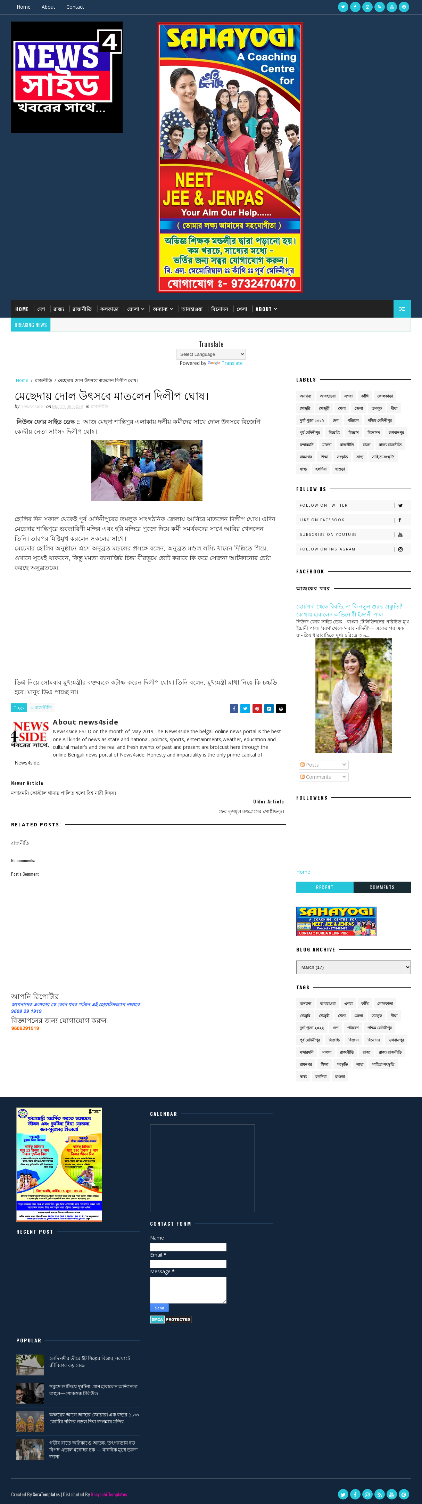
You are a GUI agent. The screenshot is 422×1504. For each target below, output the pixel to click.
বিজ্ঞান (353, 432)
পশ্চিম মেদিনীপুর (379, 420)
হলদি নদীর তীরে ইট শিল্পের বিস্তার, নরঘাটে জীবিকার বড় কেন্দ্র (352, 1135)
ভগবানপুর (396, 432)
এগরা (348, 395)
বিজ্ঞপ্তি (334, 432)
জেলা (133, 308)
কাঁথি (365, 395)
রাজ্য (59, 308)
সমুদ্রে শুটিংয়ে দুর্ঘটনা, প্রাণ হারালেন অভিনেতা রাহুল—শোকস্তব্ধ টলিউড (346, 1163)
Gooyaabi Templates (109, 1353)
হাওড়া (340, 468)
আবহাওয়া (192, 308)
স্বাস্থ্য (303, 468)
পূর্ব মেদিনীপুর (310, 432)
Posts (309, 764)
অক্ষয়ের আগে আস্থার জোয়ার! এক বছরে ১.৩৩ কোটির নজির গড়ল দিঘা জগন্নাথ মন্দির (355, 1191)
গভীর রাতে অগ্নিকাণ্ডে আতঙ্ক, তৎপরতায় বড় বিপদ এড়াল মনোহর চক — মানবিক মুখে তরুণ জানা (355, 1222)
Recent (324, 887)
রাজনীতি (82, 308)
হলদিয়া (320, 468)
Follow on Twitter (355, 505)
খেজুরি (305, 407)
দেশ (41, 308)
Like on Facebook (355, 520)
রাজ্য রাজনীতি (390, 444)
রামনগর (306, 456)
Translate (225, 362)
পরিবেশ (353, 420)
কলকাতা (110, 308)
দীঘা (394, 407)
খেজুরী (324, 407)
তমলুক (377, 407)
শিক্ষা (324, 456)
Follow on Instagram (355, 549)
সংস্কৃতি (342, 456)
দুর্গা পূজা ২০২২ (312, 420)
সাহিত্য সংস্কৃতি (383, 456)
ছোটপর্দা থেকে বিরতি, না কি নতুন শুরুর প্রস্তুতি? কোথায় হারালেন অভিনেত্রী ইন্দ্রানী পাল (349, 609)
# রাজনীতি (41, 708)
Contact (75, 6)
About (49, 6)
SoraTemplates (46, 1353)
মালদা (326, 444)
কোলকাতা (385, 395)
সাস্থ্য (359, 456)
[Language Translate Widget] (211, 354)
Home (24, 6)
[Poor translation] (25, 1401)
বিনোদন (220, 308)
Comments (315, 777)
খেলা (242, 308)
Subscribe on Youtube (355, 534)
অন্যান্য (160, 308)
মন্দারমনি (307, 444)
